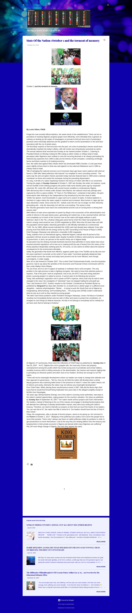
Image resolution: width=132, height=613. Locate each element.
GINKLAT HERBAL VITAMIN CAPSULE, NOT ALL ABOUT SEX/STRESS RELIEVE (59, 525)
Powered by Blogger (66, 600)
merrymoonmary (70, 604)
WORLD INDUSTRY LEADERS (43, 30)
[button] (104, 40)
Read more (101, 541)
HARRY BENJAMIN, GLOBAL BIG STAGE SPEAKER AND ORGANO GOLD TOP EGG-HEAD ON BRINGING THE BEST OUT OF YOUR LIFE (63, 548)
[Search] (108, 5)
